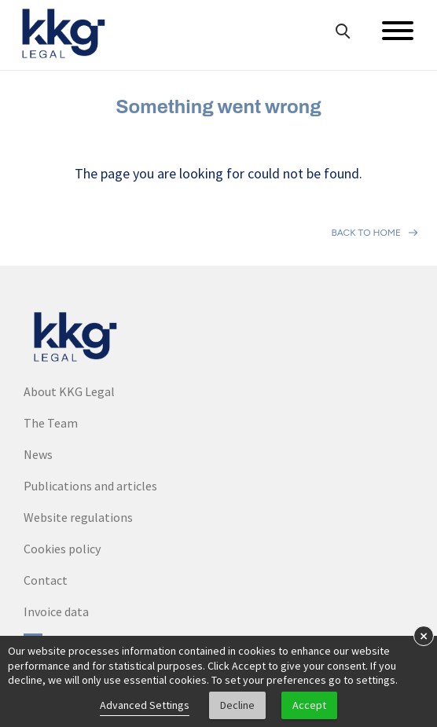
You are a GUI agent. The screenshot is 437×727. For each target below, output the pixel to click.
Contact (46, 580)
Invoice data (56, 611)
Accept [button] (309, 705)
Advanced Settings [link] (144, 705)
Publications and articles (90, 486)
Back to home (366, 232)
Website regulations (78, 517)
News (38, 454)
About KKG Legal (69, 391)
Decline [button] (237, 705)
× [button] (424, 635)
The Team (51, 423)
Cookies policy (62, 548)
